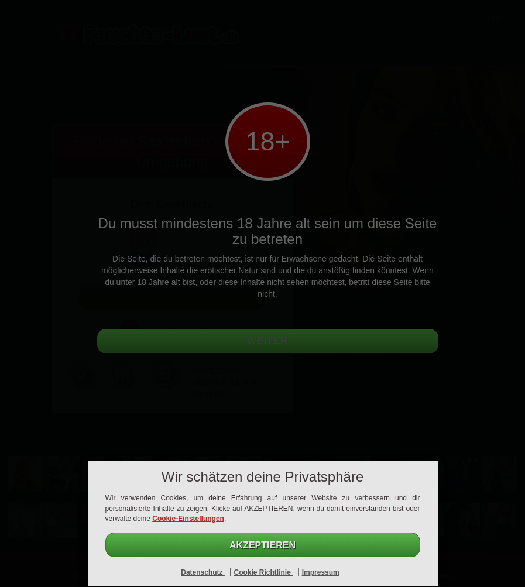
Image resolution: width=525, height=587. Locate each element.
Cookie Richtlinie (263, 572)
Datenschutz (203, 572)
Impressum (320, 572)
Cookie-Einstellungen (188, 518)
